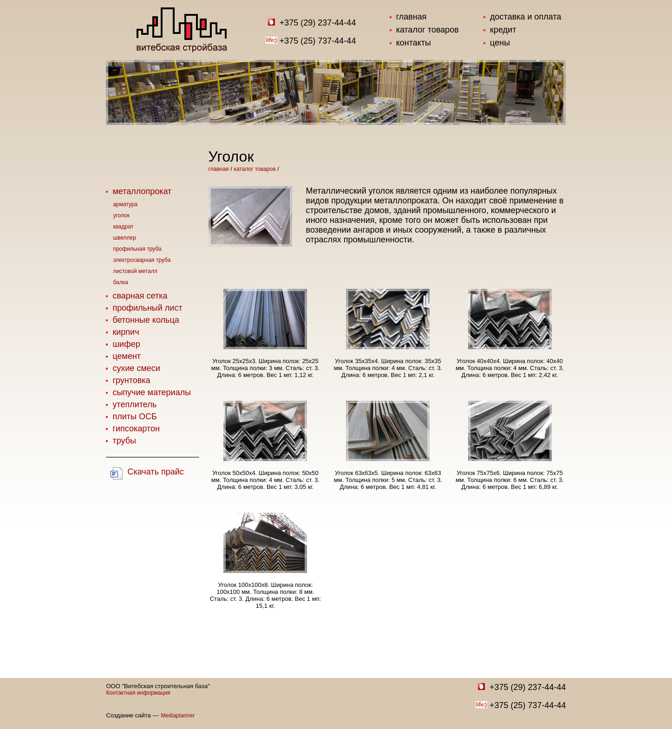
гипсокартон (135, 428)
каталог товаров (427, 29)
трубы (124, 440)
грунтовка (131, 380)
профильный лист (147, 307)
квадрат (123, 226)
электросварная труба (141, 260)
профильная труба (137, 249)
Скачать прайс (155, 471)
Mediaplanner (178, 715)
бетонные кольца (145, 320)
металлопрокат (141, 191)
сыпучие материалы (151, 392)
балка (120, 282)
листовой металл (135, 271)
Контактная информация (138, 693)
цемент (126, 356)
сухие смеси (136, 368)
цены (500, 42)
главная (411, 16)
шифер (126, 344)
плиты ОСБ (134, 416)
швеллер (124, 237)
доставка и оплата (525, 16)
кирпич (125, 332)
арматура (125, 204)
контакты (413, 42)
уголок (121, 215)
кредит (503, 29)
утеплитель (134, 404)
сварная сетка (139, 295)
